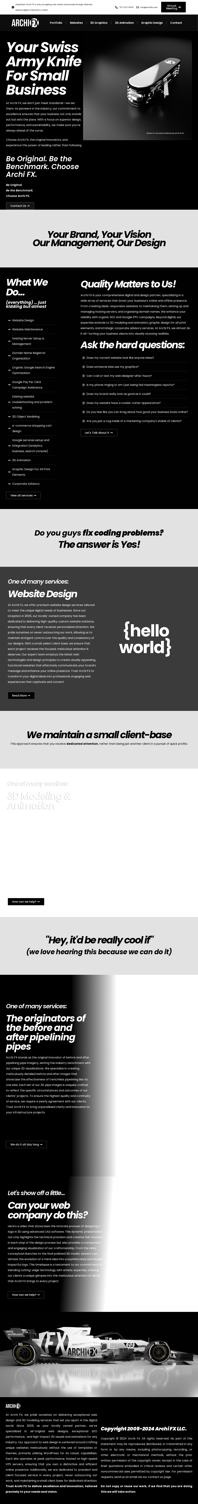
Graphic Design (152, 23)
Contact (176, 23)
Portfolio (56, 23)
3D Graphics (99, 23)
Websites (76, 23)
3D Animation (124, 23)
